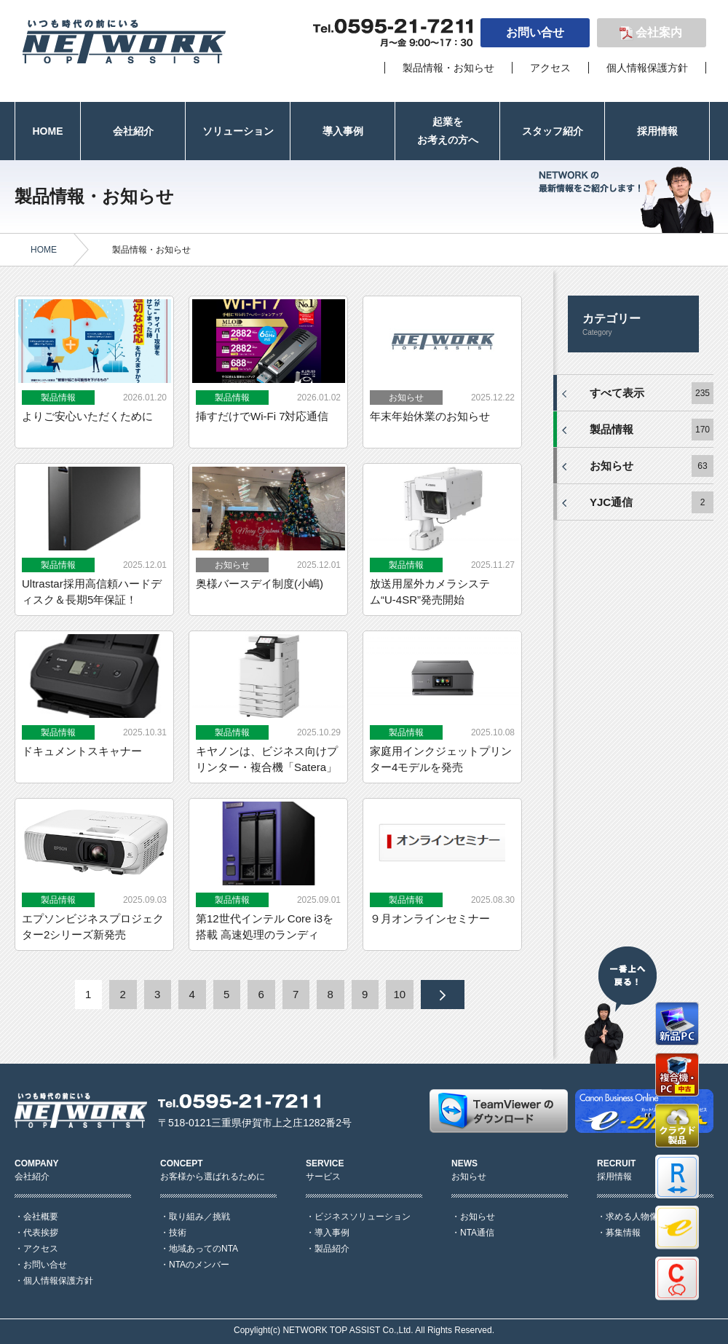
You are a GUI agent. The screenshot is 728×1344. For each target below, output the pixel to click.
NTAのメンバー (199, 1265)
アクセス (550, 68)
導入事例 (331, 1233)
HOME (44, 250)
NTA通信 (477, 1233)
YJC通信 (611, 502)
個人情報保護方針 (647, 68)
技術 (177, 1233)
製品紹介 (331, 1249)
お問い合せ (535, 32)
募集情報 (623, 1233)
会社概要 (40, 1216)
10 (399, 994)
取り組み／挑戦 (199, 1216)
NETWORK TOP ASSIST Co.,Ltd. (347, 1330)
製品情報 (611, 429)
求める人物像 (632, 1216)
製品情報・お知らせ (448, 68)
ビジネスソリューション (362, 1216)
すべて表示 (617, 393)
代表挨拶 (40, 1233)
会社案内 (659, 32)
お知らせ (611, 465)
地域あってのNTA (203, 1249)
